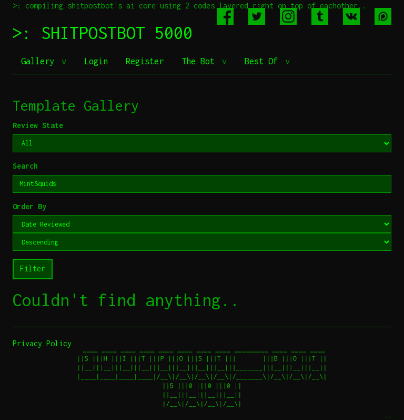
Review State (38, 125)
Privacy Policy (42, 343)
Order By (29, 206)
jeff (388, 417)
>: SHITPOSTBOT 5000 (103, 33)
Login (96, 61)
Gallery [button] (40, 61)
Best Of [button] (263, 61)
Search (25, 165)
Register (145, 61)
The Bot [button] (200, 61)
